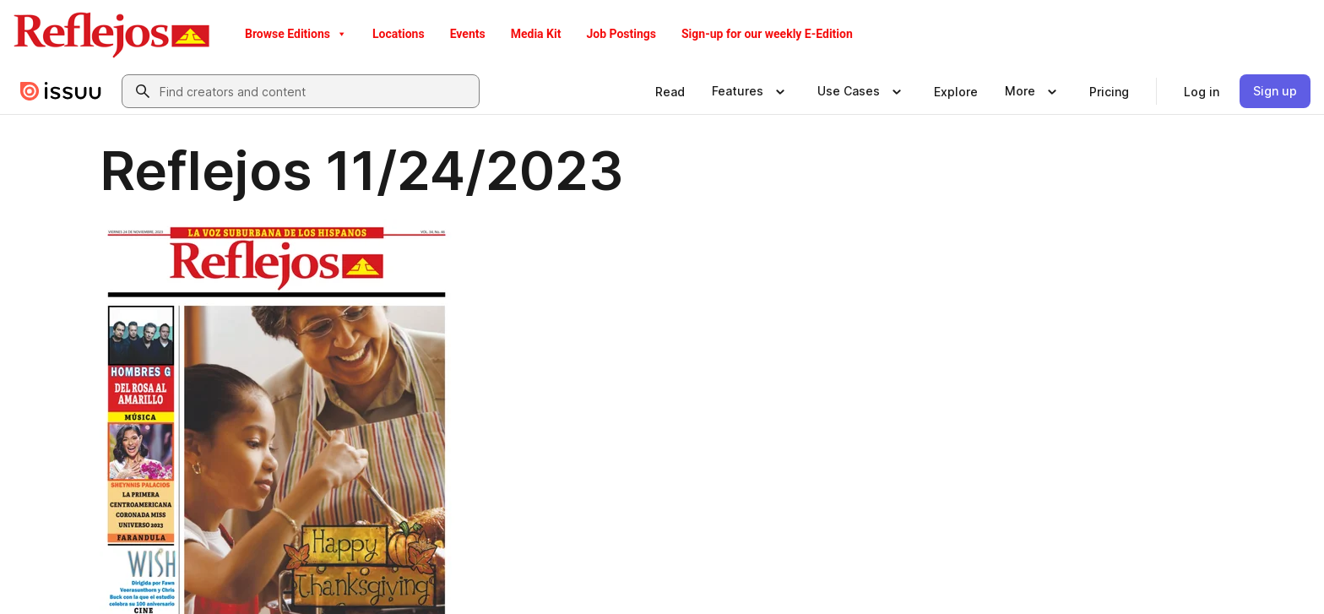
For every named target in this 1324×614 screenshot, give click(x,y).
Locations (398, 34)
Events (468, 34)
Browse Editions (296, 34)
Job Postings (621, 34)
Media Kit (536, 34)
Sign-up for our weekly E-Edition (767, 34)
